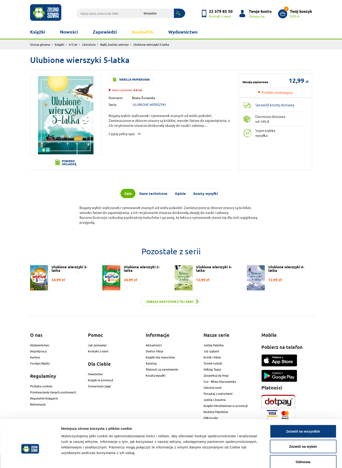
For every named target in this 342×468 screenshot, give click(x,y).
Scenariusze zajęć (99, 386)
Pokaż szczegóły (249, 459)
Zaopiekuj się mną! (216, 375)
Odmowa (303, 437)
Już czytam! (211, 351)
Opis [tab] (128, 193)
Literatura (89, 44)
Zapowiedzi (105, 32)
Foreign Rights (40, 363)
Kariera (35, 357)
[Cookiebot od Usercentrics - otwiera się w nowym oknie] (30, 458)
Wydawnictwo (183, 32)
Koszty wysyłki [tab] (205, 193)
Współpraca (38, 351)
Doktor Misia (154, 351)
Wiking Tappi (212, 369)
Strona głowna (40, 44)
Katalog (151, 363)
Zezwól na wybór (303, 422)
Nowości (69, 32)
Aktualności (154, 345)
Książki (37, 32)
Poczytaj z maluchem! (218, 394)
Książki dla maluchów (160, 357)
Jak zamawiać (97, 345)
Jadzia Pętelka (214, 345)
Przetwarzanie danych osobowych (53, 392)
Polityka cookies (41, 386)
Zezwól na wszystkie (303, 407)
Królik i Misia (212, 357)
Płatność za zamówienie (162, 369)
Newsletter (95, 374)
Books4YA (142, 32)
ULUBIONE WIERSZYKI (149, 104)
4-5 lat (73, 44)
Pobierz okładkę (69, 162)
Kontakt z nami (98, 351)
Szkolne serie (212, 387)
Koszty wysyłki (155, 375)
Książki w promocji (100, 380)
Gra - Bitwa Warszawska (220, 381)
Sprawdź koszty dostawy (274, 105)
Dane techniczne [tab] (153, 193)
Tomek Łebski (213, 363)
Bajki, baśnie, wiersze (114, 44)
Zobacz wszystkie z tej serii (169, 301)
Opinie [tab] (180, 193)
